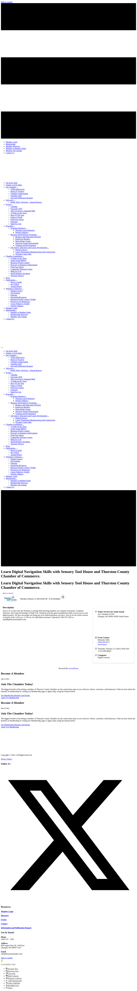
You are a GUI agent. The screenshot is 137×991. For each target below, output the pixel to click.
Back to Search (8, 593)
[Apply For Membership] (10, 698)
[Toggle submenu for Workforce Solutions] (22, 289)
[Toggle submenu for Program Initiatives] (26, 228)
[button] (68, 902)
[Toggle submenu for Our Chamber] (17, 187)
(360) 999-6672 (104, 642)
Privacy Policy (6, 759)
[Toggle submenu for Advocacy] (14, 200)
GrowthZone (73, 668)
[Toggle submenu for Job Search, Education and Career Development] (48, 248)
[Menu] (2, 347)
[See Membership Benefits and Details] (15, 696)
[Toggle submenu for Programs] (14, 226)
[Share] (63, 597)
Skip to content (7, 2)
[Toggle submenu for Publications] (16, 280)
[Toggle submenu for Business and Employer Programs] (37, 235)
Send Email (102, 645)
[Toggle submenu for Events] (12, 373)
